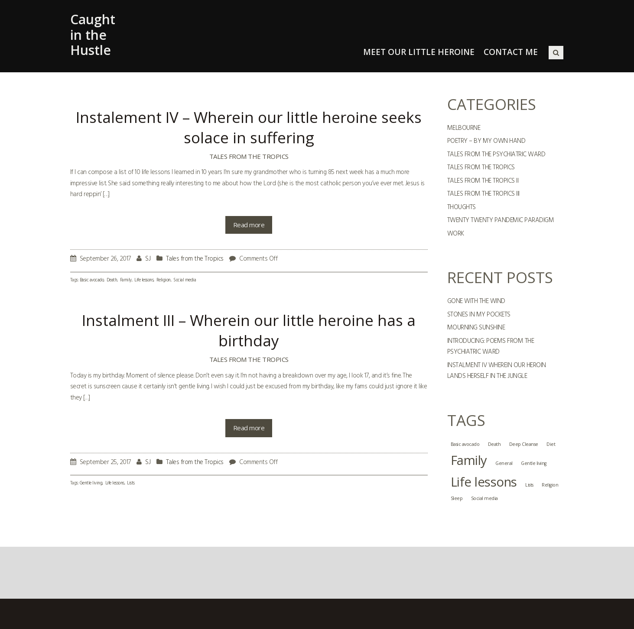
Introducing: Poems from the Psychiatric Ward (490, 347)
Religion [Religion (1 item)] (550, 485)
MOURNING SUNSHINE (476, 328)
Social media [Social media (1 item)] (484, 498)
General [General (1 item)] (504, 463)
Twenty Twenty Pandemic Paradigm (500, 220)
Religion (163, 280)
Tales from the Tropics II (483, 181)
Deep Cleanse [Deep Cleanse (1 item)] (523, 444)
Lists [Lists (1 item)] (529, 485)
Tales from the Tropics (249, 156)
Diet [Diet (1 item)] (550, 444)
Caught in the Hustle (92, 34)
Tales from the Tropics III (483, 194)
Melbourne (464, 128)
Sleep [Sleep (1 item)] (457, 498)
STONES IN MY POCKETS (478, 315)
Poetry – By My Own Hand (486, 141)
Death (112, 280)
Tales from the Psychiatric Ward (496, 154)
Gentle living (91, 483)
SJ (147, 259)
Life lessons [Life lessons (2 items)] (484, 481)
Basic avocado (92, 280)
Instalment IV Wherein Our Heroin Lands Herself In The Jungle (496, 371)
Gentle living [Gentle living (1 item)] (533, 463)
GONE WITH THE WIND (476, 301)
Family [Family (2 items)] (469, 460)
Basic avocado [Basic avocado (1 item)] (465, 444)
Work (455, 234)
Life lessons (143, 280)
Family (126, 280)
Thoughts (461, 207)
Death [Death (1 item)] (494, 444)
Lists (131, 483)
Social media (184, 280)
